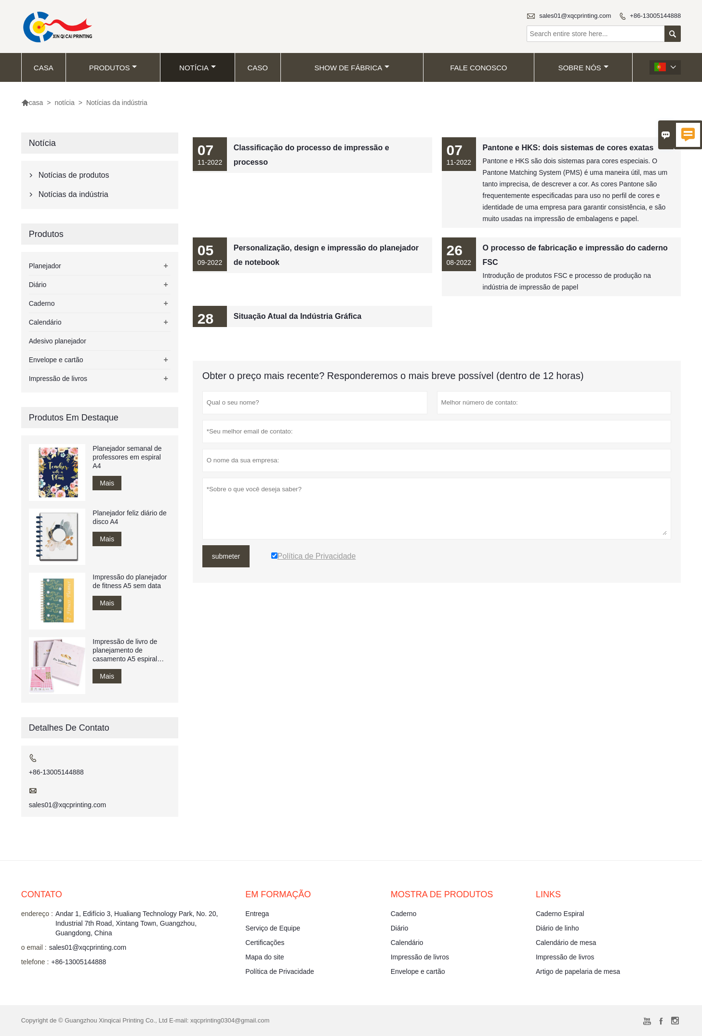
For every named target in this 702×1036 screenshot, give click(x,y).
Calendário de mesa (566, 942)
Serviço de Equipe (272, 928)
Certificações (264, 942)
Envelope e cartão (56, 360)
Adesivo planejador (57, 341)
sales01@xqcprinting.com (575, 15)
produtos (113, 68)
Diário (38, 285)
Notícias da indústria (73, 194)
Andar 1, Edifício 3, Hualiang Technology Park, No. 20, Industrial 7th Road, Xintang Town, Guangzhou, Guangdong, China (136, 923)
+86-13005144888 (655, 15)
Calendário (45, 322)
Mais (107, 483)
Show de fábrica (351, 68)
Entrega (257, 914)
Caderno (42, 303)
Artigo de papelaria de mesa (578, 971)
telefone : (35, 962)
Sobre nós (583, 68)
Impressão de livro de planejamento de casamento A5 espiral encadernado (125, 650)
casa (43, 68)
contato (41, 894)
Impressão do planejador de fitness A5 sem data (130, 581)
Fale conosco (478, 68)
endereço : (37, 914)
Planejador (45, 266)
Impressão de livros (58, 378)
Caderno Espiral (560, 914)
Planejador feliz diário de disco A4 (129, 517)
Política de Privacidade (279, 971)
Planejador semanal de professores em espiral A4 (127, 457)
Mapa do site (264, 957)
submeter (226, 556)
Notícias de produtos (74, 175)
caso (257, 68)
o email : (34, 947)
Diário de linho (557, 928)
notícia (197, 68)
